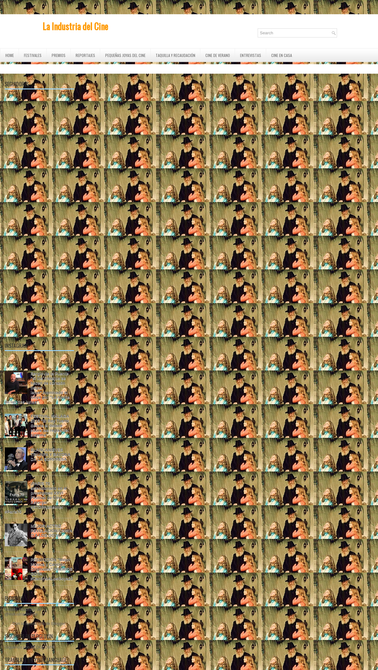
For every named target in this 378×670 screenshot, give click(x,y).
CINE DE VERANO (217, 55)
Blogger (58, 623)
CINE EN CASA (281, 55)
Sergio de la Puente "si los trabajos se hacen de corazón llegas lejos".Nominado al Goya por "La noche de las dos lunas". (37, 387)
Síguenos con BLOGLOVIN (29, 647)
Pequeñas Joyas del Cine (125, 55)
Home (9, 55)
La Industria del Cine (75, 26)
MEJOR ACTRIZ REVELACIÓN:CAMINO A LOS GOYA (51, 531)
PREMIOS (59, 55)
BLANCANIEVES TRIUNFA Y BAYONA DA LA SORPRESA (50, 454)
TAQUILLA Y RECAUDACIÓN (175, 55)
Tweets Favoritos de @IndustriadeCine (23, 611)
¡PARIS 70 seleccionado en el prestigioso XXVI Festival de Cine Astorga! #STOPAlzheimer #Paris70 (36, 497)
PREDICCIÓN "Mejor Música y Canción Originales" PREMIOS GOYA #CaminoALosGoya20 (52, 569)
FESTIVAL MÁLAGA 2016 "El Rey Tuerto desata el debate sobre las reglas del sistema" (50, 425)
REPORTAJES (85, 55)
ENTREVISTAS (250, 55)
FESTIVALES (33, 55)
